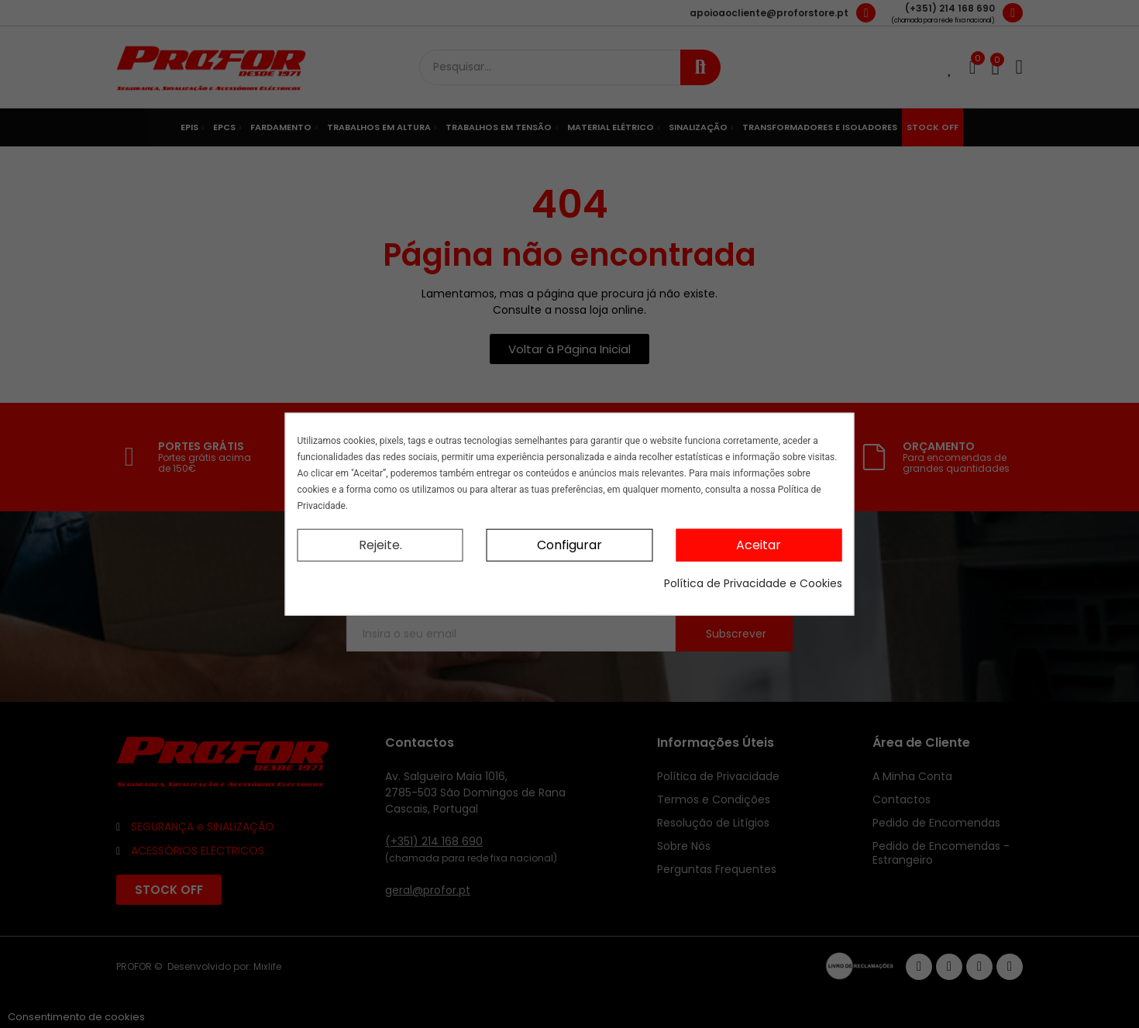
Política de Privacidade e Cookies (753, 583)
